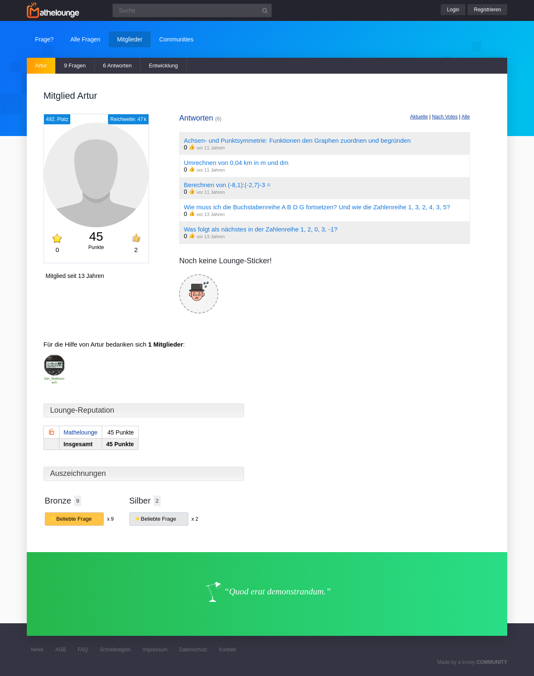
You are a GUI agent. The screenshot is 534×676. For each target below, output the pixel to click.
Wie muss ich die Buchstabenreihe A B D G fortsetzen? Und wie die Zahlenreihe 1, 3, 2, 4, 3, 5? (317, 207)
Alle (466, 117)
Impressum (155, 650)
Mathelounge (81, 432)
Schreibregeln (115, 650)
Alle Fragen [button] (85, 39)
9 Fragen (75, 65)
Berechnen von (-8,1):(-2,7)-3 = (227, 184)
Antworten (200, 118)
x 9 (110, 519)
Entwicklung (163, 65)
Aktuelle (419, 117)
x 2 (195, 519)
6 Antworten (117, 65)
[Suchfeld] (192, 10)
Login (453, 10)
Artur (41, 65)
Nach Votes (444, 117)
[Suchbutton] (265, 10)
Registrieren (487, 10)
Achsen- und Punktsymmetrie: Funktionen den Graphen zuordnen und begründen (297, 140)
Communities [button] (176, 39)
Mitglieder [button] (130, 39)
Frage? (44, 39)
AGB (60, 650)
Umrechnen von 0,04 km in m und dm (236, 162)
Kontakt (227, 650)
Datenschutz (193, 650)
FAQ (83, 650)
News (37, 650)
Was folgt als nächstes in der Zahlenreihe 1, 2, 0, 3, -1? (260, 229)
